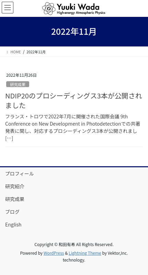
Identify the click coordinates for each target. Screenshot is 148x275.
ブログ (12, 211)
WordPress (54, 253)
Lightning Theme (85, 253)
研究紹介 (14, 186)
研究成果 (17, 84)
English (13, 224)
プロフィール (19, 173)
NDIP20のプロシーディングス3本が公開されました (73, 100)
